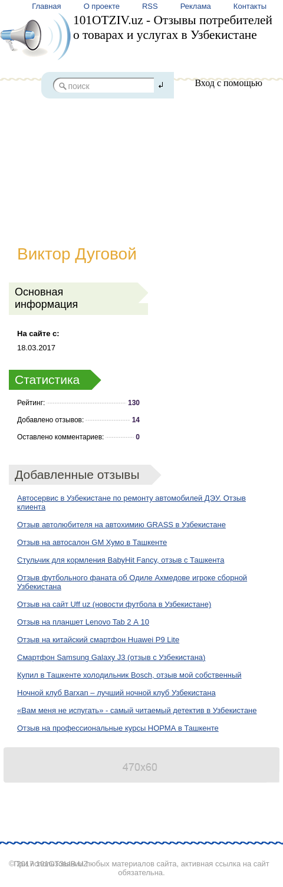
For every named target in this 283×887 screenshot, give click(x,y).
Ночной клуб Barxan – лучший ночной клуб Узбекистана (116, 692)
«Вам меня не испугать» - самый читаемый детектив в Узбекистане (137, 710)
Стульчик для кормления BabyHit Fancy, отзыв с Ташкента (120, 560)
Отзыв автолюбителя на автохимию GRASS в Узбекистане (121, 524)
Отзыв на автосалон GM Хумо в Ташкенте (92, 542)
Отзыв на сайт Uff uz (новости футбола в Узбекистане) (114, 604)
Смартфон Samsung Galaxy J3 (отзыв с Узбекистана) (111, 657)
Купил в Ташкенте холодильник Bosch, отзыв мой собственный (129, 675)
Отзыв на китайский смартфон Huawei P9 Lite (98, 639)
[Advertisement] (141, 157)
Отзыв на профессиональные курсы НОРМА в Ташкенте (118, 728)
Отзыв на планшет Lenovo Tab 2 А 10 (83, 621)
